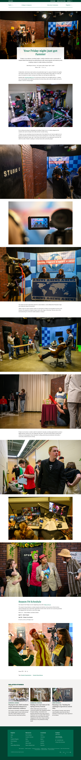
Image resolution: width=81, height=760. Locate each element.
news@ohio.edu (60, 740)
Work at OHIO (28, 743)
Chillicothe (42, 737)
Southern (42, 743)
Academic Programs (15, 739)
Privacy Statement (37, 749)
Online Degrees (14, 741)
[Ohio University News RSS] (70, 752)
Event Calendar (29, 735)
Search (70, 1)
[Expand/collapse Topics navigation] (13, 5)
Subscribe (52, 1)
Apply (12, 735)
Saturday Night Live (29, 77)
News (27, 739)
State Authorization (44, 749)
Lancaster (42, 741)
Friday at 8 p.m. (47, 604)
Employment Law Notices (36, 748)
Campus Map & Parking (15, 745)
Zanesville (42, 745)
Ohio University (15, 752)
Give (11, 737)
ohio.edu (10, 1)
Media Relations (61, 1)
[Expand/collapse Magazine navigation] (72, 5)
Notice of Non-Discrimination (65, 748)
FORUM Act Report (44, 748)
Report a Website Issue (30, 745)
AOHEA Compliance (28, 748)
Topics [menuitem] (9, 5)
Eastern (41, 739)
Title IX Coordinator (51, 749)
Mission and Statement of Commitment (54, 748)
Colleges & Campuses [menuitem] (26, 5)
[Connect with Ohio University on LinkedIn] (63, 752)
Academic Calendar (29, 737)
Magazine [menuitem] (68, 5)
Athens (41, 735)
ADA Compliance (21, 748)
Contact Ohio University (60, 742)
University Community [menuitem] (52, 5)
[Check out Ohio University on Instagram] (62, 753)
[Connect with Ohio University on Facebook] (60, 752)
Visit (11, 743)
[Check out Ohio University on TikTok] (68, 752)
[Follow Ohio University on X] (67, 752)
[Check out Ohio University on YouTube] (65, 753)
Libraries (27, 741)
